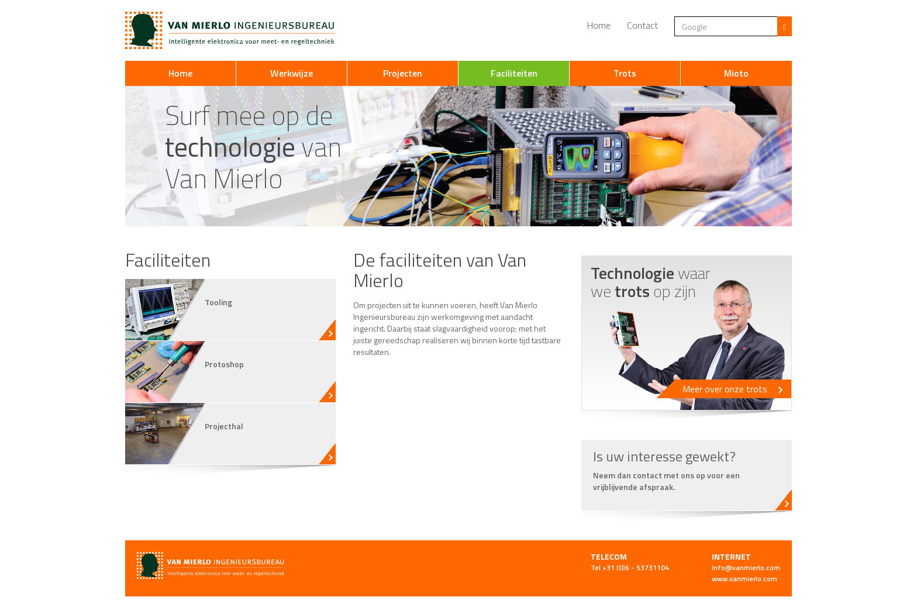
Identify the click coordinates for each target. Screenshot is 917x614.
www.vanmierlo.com (744, 578)
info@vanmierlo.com (746, 567)
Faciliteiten (514, 73)
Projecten (402, 73)
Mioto (736, 73)
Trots (624, 73)
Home (599, 25)
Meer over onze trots (732, 389)
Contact (642, 25)
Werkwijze (291, 73)
